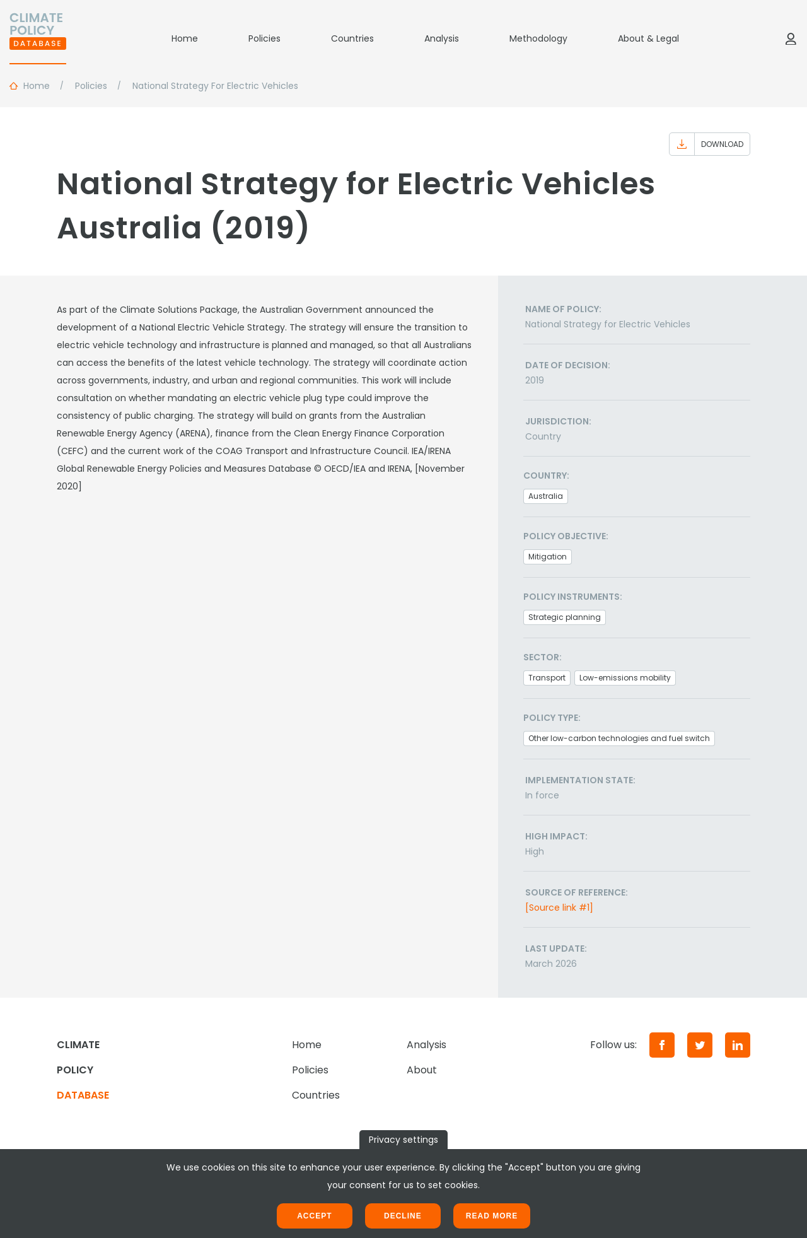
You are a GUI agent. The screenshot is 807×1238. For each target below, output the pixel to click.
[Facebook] (662, 1045)
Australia (545, 496)
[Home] (37, 38)
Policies (264, 38)
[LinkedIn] (737, 1045)
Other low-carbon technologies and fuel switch (619, 738)
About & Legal (648, 38)
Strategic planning (564, 617)
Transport (547, 677)
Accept (314, 1216)
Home (184, 38)
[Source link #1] (559, 907)
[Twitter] (699, 1045)
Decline (403, 1216)
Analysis (441, 38)
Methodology (538, 38)
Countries (352, 38)
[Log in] (791, 38)
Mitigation (547, 556)
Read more (492, 1216)
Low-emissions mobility (625, 677)
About (422, 1070)
